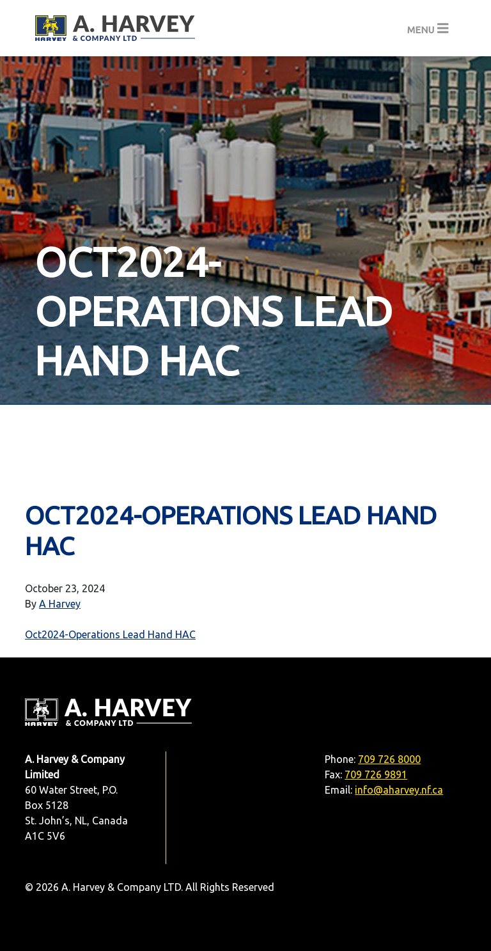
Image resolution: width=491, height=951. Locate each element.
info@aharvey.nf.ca (399, 790)
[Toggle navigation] (428, 28)
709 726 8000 (389, 759)
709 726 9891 (376, 774)
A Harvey (60, 603)
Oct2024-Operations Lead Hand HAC (110, 634)
